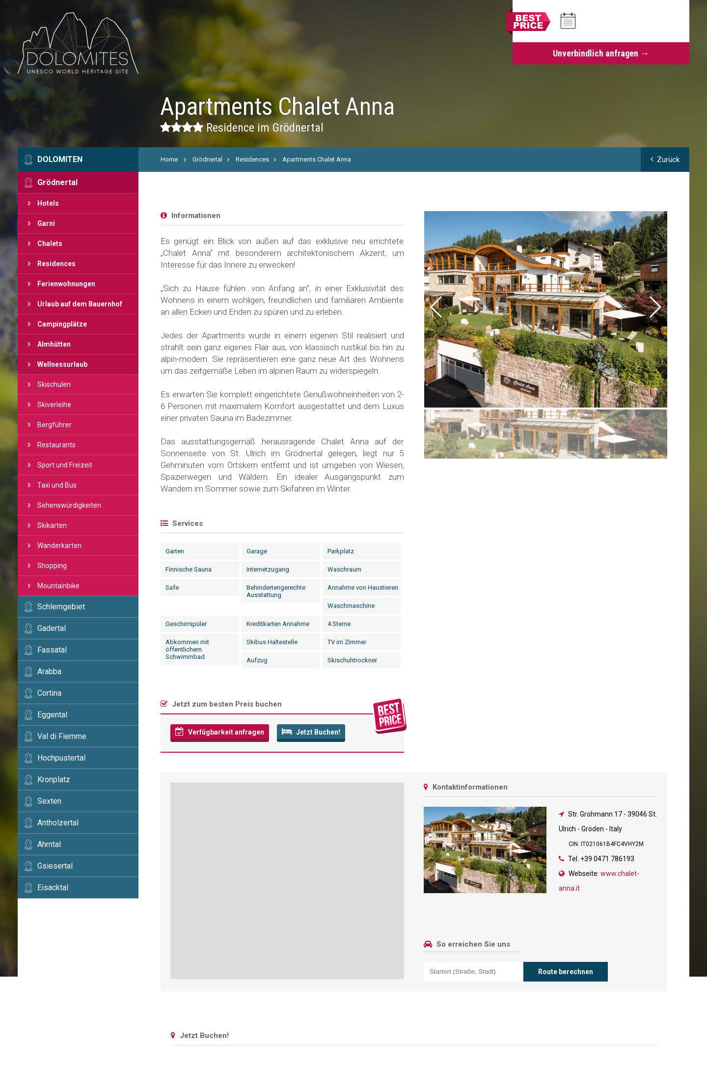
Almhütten (54, 344)
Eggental (52, 714)
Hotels (48, 203)
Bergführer (54, 425)
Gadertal (51, 628)
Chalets (49, 243)
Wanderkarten (59, 545)
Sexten (49, 801)
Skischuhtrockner (352, 660)
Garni (46, 223)
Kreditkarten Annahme (277, 624)
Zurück (665, 159)
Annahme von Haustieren (362, 587)
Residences (56, 264)
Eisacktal (52, 887)
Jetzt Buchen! (311, 731)
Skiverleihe (54, 405)
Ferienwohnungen (66, 284)
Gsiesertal (55, 866)
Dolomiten (59, 159)
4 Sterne (339, 624)
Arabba (49, 671)
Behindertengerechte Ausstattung (275, 591)
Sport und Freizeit (64, 465)
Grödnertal (57, 182)
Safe (172, 587)
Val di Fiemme (61, 736)
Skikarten (52, 525)
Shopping (52, 566)
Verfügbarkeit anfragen (219, 731)
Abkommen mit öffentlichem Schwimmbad (187, 649)
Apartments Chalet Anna (316, 159)
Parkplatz (340, 551)
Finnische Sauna (188, 569)
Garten (174, 551)
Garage (256, 551)
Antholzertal (58, 822)
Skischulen (54, 384)
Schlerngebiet (61, 606)
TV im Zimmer (346, 642)
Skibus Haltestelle (272, 642)
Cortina (49, 693)
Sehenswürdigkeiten (69, 505)
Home (169, 159)
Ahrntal (49, 844)
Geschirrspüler (186, 624)
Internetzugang (267, 569)
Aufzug (257, 660)
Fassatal (52, 650)
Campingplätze (62, 324)
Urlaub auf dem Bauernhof (79, 304)
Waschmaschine (351, 605)
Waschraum (344, 569)
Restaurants (56, 445)
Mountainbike (58, 586)
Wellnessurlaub (62, 364)
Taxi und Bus (57, 485)
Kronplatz (53, 779)
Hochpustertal (61, 758)
